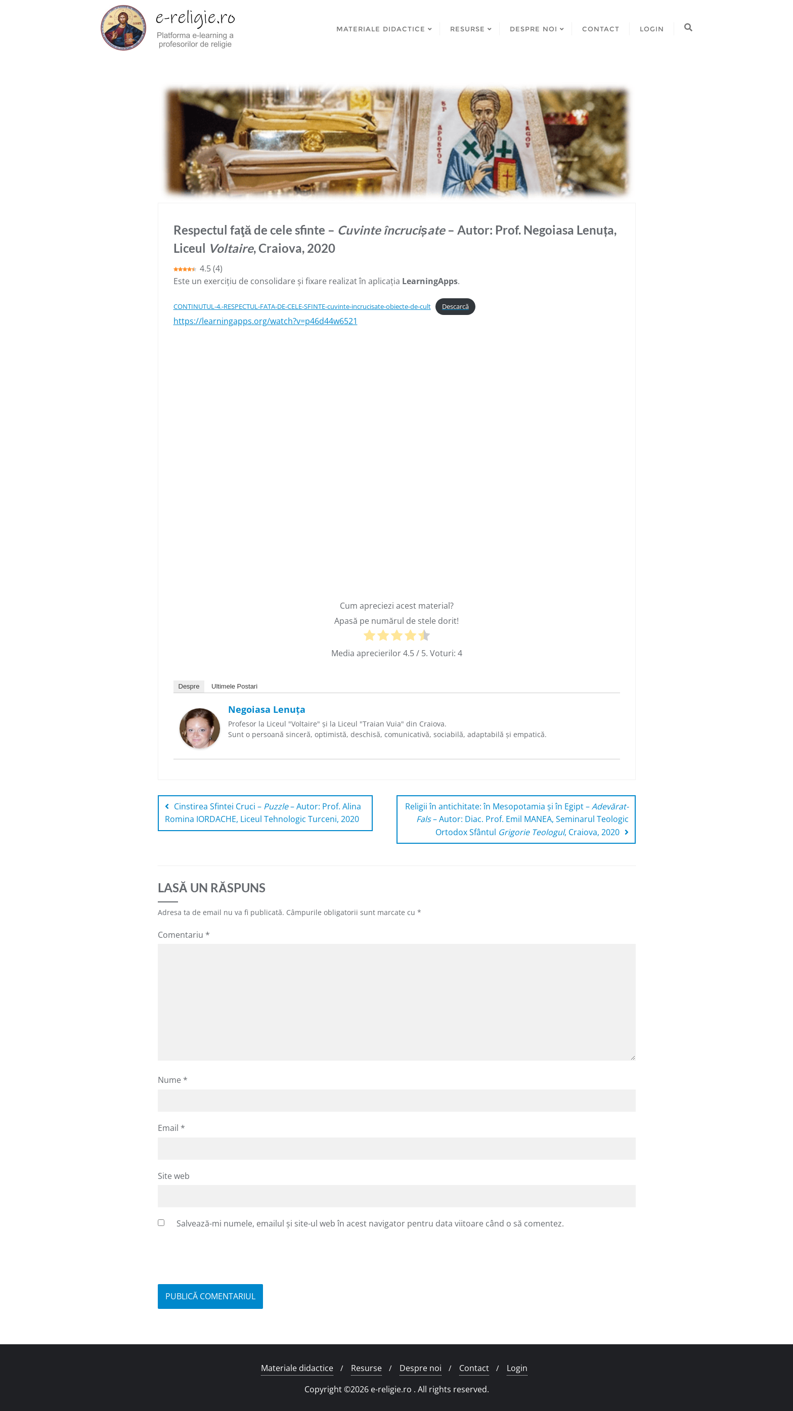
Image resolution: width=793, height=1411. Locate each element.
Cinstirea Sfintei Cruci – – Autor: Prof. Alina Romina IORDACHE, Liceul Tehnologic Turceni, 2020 (263, 813)
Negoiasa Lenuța (266, 709)
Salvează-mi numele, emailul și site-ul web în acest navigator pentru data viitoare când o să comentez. (370, 1223)
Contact (474, 1368)
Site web (174, 1175)
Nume (173, 1079)
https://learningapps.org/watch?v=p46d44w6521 (265, 321)
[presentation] (235, 1259)
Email (171, 1127)
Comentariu (184, 934)
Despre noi (421, 1368)
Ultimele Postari (234, 686)
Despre (189, 686)
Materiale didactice (297, 1368)
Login (517, 1368)
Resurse (366, 1368)
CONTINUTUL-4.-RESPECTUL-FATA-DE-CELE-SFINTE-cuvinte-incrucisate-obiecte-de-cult (302, 306)
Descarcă (455, 306)
